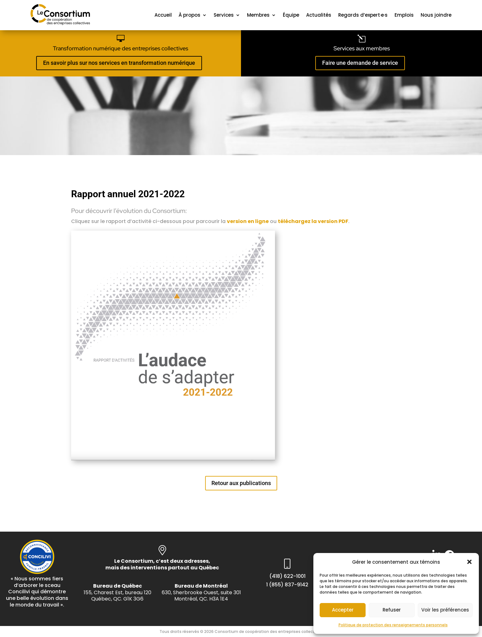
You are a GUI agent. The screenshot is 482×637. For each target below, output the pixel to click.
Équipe (291, 15)
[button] (469, 562)
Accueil (163, 15)
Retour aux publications (241, 483)
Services (224, 15)
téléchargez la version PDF (313, 221)
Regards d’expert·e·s (363, 15)
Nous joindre (436, 15)
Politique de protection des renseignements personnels (393, 625)
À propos (189, 15)
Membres (258, 15)
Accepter (343, 609)
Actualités (318, 15)
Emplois (404, 15)
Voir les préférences (445, 609)
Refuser (392, 609)
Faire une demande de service (360, 62)
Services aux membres (361, 48)
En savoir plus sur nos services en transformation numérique (119, 62)
